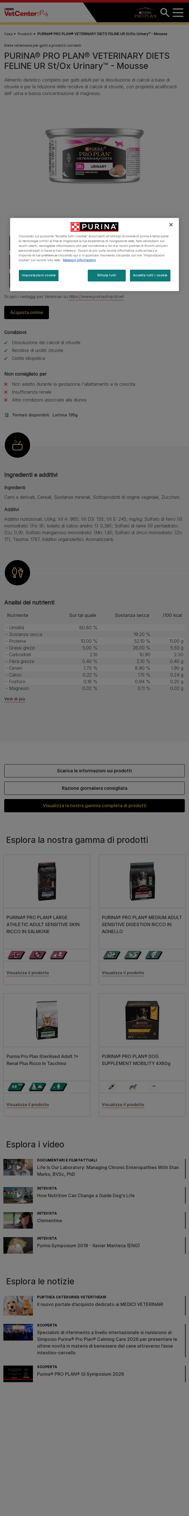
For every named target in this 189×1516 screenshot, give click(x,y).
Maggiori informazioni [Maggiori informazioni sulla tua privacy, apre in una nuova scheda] (79, 260)
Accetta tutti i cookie (150, 275)
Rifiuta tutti (106, 275)
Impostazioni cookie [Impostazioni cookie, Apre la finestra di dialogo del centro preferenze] (39, 275)
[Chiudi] (171, 224)
